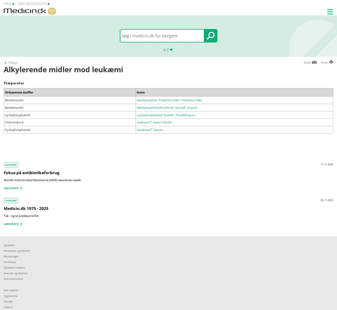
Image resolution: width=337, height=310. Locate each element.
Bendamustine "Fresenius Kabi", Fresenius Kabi (169, 100)
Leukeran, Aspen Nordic (154, 122)
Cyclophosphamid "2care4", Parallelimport (166, 115)
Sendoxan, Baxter (150, 130)
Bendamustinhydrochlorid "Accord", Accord (167, 107)
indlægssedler (32, 3)
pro (7, 3)
